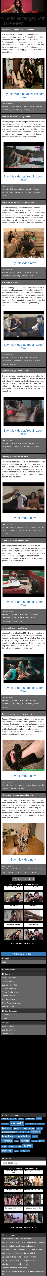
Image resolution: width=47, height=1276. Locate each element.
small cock (15, 704)
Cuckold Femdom (9, 989)
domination (6, 1128)
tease (11, 192)
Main (4, 962)
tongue (13, 530)
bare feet (39, 106)
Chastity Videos (8, 981)
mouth (5, 196)
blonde (20, 1119)
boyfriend (36, 192)
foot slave (37, 361)
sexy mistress (15, 1146)
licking (29, 446)
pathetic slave (7, 450)
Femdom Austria (15, 869)
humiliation (27, 272)
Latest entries (8, 1235)
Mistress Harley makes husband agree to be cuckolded (23, 1242)
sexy (22, 704)
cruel (32, 110)
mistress (5, 364)
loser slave (6, 110)
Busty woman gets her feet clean (15, 371)
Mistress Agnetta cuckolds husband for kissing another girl (23, 1272)
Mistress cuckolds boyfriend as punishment (18, 1261)
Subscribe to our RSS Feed (23, 954)
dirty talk (41, 1124)
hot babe (29, 704)
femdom (17, 1128)
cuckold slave (16, 110)
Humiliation (34, 614)
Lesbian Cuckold (8, 996)
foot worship (19, 192)
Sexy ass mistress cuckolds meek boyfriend (19, 1257)
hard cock (24, 1132)
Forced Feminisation (10, 992)
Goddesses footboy (16, 189)
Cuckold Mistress (8, 1030)
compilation (28, 189)
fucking (39, 1128)
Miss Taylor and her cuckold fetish (15, 1264)
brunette (12, 272)
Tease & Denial (8, 1007)
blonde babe (30, 1119)
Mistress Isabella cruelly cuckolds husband (18, 1246)
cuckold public (7, 621)
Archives (6, 1159)
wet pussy (25, 1151)
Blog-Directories (9, 1011)
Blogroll (6, 974)
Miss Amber (6, 618)
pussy (41, 1141)
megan (19, 272)
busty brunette (7, 446)
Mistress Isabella (15, 106)
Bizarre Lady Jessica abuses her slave (18, 795)
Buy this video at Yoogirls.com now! (23, 178)
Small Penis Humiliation (11, 1003)
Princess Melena (8, 999)
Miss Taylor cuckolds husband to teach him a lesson (22, 1250)
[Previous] (17, 879)
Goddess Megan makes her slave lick (17, 714)
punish (34, 1141)
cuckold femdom (8, 534)
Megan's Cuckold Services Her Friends (18, 203)
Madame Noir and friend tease (14, 628)
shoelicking (16, 276)
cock (39, 1119)
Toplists (6, 1023)
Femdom (5, 1015)
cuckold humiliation (24, 530)
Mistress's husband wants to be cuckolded (18, 1253)
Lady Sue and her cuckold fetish (14, 1268)
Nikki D (12, 527)
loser (27, 618)
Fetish (4, 1018)
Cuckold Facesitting (9, 985)
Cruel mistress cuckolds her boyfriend (16, 1239)
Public (27, 614)
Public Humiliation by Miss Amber (16, 541)
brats (36, 189)
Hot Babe (41, 527)
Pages (6, 959)
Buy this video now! (23, 263)
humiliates (20, 527)
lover (16, 1141)
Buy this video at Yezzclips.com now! (23, 95)
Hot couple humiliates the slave (15, 457)
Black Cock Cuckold (10, 978)
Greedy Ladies (7, 1034)
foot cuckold (28, 361)
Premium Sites (9, 970)
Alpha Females (8, 1026)
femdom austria (28, 1128)
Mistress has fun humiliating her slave (18, 29)
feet (37, 443)
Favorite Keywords (10, 1115)
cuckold (25, 106)
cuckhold (5, 1124)
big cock (13, 1119)
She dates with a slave (11, 282)
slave (32, 106)
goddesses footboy (10, 1132)
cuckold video (18, 621)
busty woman (29, 443)
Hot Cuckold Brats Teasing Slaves (16, 117)
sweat (32, 276)
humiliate (26, 110)
